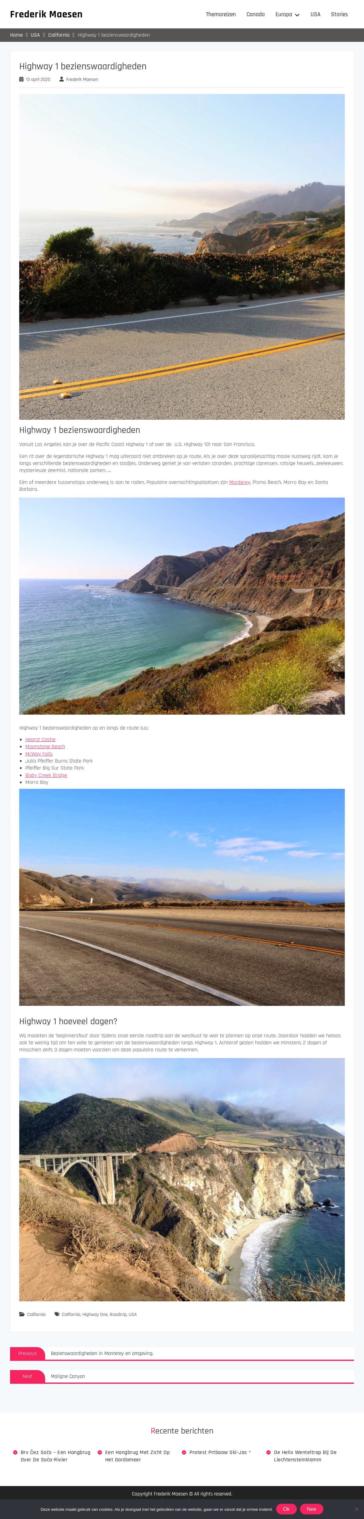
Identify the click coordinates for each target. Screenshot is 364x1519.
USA (315, 15)
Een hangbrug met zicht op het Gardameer (137, 1456)
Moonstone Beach (45, 747)
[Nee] (356, 1509)
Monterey (239, 482)
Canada (256, 15)
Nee (311, 1509)
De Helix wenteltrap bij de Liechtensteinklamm (305, 1456)
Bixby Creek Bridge (46, 775)
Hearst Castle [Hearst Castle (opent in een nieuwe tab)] (40, 740)
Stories (339, 15)
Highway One (95, 1315)
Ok (286, 1509)
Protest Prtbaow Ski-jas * (220, 1452)
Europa (284, 15)
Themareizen (221, 15)
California (36, 1315)
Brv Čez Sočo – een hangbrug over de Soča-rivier (56, 1456)
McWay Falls (38, 754)
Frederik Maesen (46, 14)
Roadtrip (118, 1315)
